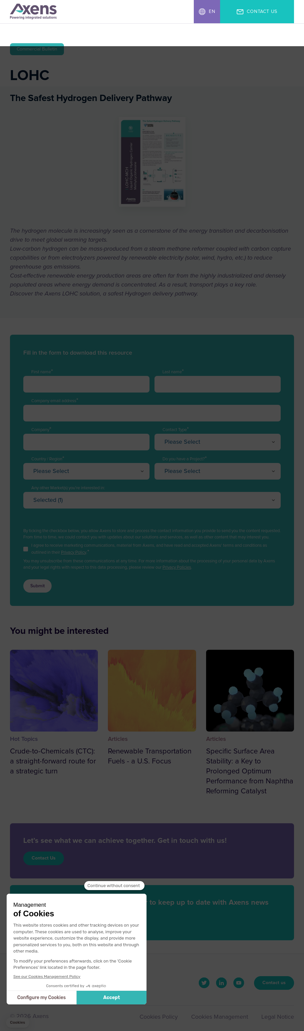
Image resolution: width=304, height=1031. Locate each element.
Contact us (274, 982)
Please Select (182, 442)
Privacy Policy (73, 552)
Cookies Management (219, 1017)
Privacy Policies (176, 567)
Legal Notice (277, 1017)
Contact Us (44, 858)
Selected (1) (48, 500)
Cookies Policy (158, 1017)
